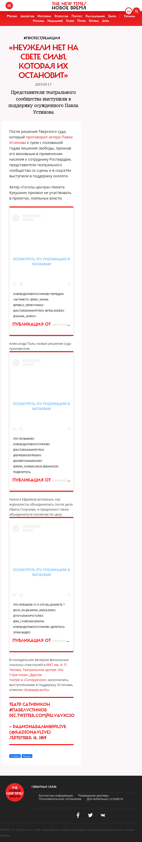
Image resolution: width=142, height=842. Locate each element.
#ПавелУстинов (28, 710)
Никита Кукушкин (64, 324)
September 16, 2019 (27, 737)
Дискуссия (27, 16)
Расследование (95, 16)
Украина (129, 16)
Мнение (12, 16)
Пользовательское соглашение (60, 799)
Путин (81, 21)
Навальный (55, 21)
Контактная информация (56, 795)
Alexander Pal (62, 480)
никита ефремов (64, 641)
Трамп (70, 21)
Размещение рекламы (93, 795)
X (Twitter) (15, 756)
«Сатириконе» (35, 679)
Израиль (38, 21)
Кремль (94, 21)
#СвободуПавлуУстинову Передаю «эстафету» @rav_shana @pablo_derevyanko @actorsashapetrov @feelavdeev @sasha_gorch (38, 305)
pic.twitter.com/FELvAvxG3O (42, 715)
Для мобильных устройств (105, 799)
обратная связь (43, 787)
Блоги (112, 16)
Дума (105, 21)
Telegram (27, 756)
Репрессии (61, 16)
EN (128, 11)
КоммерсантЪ (36, 689)
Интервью (44, 16)
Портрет (77, 16)
